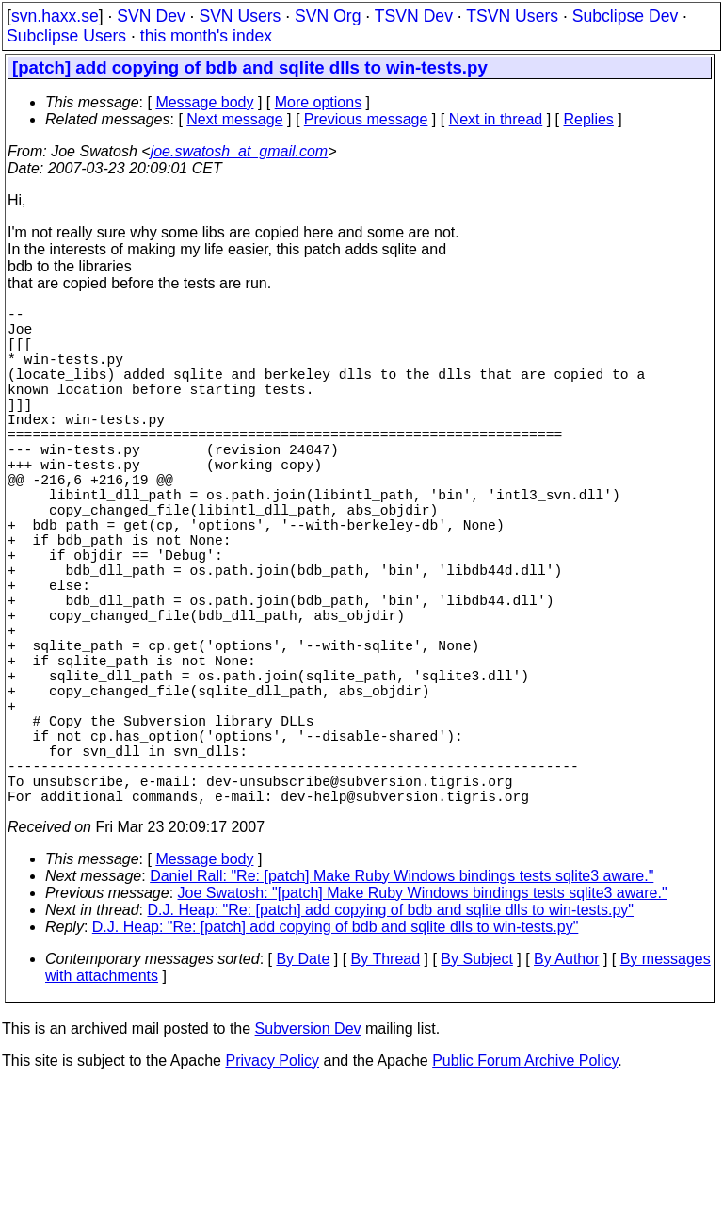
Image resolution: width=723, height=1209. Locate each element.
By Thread (386, 1083)
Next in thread (496, 119)
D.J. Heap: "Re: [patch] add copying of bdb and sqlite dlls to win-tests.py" (391, 1034)
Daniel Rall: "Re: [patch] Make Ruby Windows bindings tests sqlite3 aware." (401, 1000)
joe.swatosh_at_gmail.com (240, 151)
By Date (302, 1083)
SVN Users (240, 16)
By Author (566, 1083)
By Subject (476, 1083)
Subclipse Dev (625, 16)
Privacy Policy (272, 1185)
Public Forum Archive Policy (525, 1185)
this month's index (206, 35)
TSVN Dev (414, 16)
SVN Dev (151, 16)
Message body (204, 102)
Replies (589, 119)
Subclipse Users (66, 35)
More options (318, 102)
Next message (234, 119)
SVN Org (328, 16)
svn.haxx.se (55, 16)
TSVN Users (512, 16)
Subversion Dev (308, 1153)
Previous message (366, 119)
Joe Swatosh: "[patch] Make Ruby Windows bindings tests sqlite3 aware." (422, 1017)
